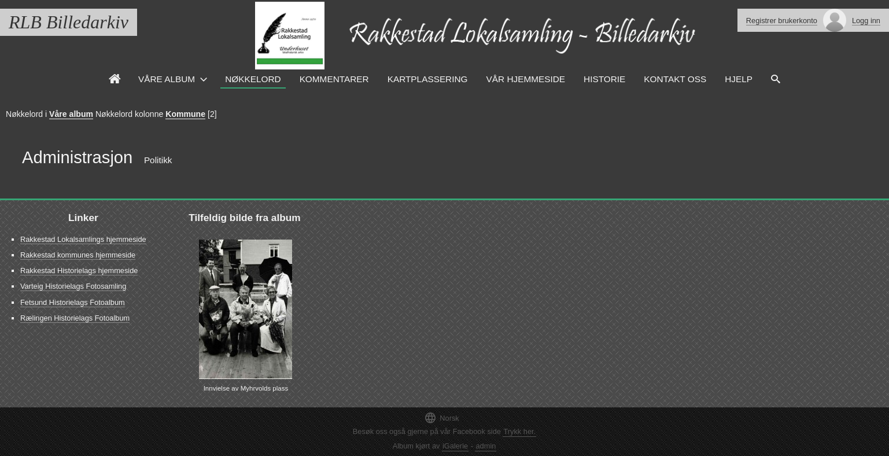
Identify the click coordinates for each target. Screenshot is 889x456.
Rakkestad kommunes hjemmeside (77, 255)
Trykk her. (519, 431)
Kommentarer (334, 79)
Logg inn (866, 20)
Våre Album (166, 79)
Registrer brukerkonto (781, 20)
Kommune (185, 114)
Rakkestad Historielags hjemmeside (79, 270)
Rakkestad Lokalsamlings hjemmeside (83, 239)
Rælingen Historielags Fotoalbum (75, 318)
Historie (604, 79)
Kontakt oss (675, 79)
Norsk (441, 417)
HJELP (738, 79)
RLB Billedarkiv (68, 22)
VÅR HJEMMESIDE (526, 79)
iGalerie (455, 446)
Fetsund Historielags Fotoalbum (72, 302)
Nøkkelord (253, 79)
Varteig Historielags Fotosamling (73, 286)
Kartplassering (428, 79)
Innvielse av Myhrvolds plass (246, 388)
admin (485, 446)
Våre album (71, 114)
